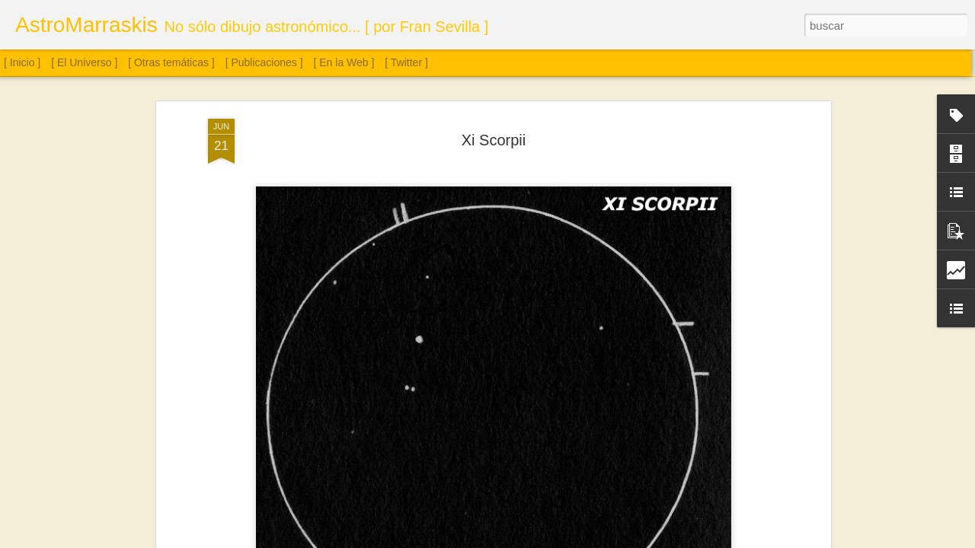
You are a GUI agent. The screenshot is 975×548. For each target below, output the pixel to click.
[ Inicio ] (22, 62)
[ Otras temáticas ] (171, 62)
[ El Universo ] (84, 62)
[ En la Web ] (344, 62)
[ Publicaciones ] (264, 62)
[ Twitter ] (406, 62)
